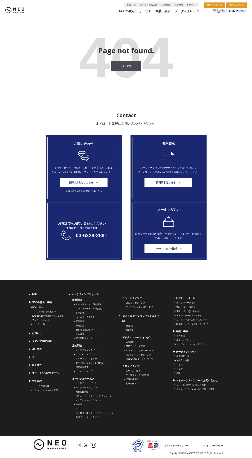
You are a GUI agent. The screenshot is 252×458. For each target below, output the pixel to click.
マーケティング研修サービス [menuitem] (139, 306)
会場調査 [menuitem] (80, 312)
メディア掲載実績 (148, 5)
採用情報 (178, 5)
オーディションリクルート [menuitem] (88, 399)
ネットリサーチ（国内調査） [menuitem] (89, 303)
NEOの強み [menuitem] (37, 306)
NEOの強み (127, 11)
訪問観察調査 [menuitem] (82, 366)
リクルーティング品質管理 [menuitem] (45, 389)
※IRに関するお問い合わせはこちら (83, 190)
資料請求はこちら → (168, 182)
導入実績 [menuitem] (180, 335)
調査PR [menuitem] (129, 329)
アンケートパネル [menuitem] (40, 319)
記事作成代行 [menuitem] (132, 378)
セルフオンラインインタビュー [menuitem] (90, 362)
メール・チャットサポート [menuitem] (189, 314)
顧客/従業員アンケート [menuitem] (86, 329)
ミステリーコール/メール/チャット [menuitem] (192, 319)
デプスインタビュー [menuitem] (85, 353)
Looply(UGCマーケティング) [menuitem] (139, 358)
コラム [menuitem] (179, 364)
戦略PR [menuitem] (129, 325)
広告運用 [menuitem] (130, 341)
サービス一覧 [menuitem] (38, 323)
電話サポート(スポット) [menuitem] (187, 310)
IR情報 (190, 5)
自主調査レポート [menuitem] (184, 355)
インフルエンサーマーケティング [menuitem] (142, 349)
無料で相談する (214, 5)
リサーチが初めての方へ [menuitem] (44, 372)
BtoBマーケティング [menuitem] (135, 302)
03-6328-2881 (91, 235)
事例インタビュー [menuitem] (184, 339)
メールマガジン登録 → (168, 247)
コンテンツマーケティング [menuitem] (138, 354)
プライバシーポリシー (212, 445)
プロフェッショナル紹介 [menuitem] (44, 311)
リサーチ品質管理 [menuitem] (40, 385)
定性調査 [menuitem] (77, 344)
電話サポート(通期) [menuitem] (185, 306)
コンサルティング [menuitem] (132, 297)
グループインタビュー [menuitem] (86, 358)
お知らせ (131, 5)
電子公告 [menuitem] (35, 364)
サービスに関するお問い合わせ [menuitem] (191, 384)
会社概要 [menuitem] (35, 348)
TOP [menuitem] (33, 293)
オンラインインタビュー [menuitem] (87, 349)
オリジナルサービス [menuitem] (83, 377)
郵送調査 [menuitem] (80, 324)
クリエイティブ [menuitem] (131, 365)
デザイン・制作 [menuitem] (133, 370)
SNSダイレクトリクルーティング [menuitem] (192, 323)
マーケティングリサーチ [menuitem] (84, 293)
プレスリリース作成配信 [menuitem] (137, 374)
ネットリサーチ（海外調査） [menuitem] (89, 308)
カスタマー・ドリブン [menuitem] (86, 386)
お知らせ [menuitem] (35, 332)
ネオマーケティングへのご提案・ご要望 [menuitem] (195, 388)
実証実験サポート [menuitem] (84, 337)
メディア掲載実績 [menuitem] (40, 340)
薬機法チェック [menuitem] (133, 382)
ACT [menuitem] (78, 408)
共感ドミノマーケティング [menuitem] (88, 416)
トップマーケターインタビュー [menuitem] (191, 343)
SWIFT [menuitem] (79, 403)
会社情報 (165, 5)
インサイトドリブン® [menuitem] (86, 382)
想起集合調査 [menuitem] (82, 391)
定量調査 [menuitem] (77, 298)
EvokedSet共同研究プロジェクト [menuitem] (48, 315)
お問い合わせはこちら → (84, 182)
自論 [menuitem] (178, 372)
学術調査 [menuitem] (80, 333)
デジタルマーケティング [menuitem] (135, 336)
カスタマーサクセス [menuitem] (185, 302)
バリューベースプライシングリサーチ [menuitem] (94, 395)
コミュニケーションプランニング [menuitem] (139, 315)
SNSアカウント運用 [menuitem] (135, 345)
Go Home (126, 66)
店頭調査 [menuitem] (80, 320)
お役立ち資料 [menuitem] (182, 359)
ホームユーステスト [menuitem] (85, 316)
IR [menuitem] (31, 356)
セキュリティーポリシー (176, 445)
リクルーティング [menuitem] (84, 370)
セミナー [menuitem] (180, 368)
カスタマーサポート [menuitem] (184, 297)
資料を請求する (236, 5)
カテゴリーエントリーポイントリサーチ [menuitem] (95, 412)
